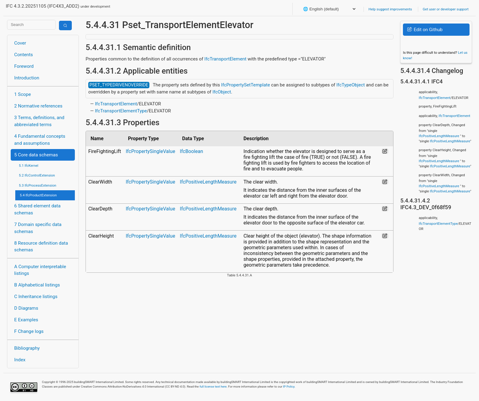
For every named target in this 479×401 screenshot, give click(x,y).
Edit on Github (424, 29)
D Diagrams (26, 308)
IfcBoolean (191, 151)
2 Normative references (38, 106)
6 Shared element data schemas (37, 209)
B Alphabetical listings (37, 285)
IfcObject (221, 92)
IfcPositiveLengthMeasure (208, 182)
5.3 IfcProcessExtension (37, 185)
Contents (23, 54)
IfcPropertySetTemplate (245, 85)
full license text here (213, 386)
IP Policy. (289, 386)
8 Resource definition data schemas (41, 246)
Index (20, 360)
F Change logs (29, 331)
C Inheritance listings (35, 296)
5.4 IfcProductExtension (38, 195)
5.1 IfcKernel (28, 165)
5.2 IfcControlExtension (37, 175)
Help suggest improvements (390, 9)
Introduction (26, 78)
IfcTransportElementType (121, 111)
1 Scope (22, 94)
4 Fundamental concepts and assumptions (39, 139)
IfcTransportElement (225, 59)
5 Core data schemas (36, 155)
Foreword (24, 66)
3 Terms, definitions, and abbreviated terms (39, 121)
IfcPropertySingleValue (150, 151)
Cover (20, 43)
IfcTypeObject (350, 85)
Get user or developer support (446, 9)
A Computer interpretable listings (40, 270)
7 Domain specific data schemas (38, 228)
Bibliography (27, 348)
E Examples (26, 320)
